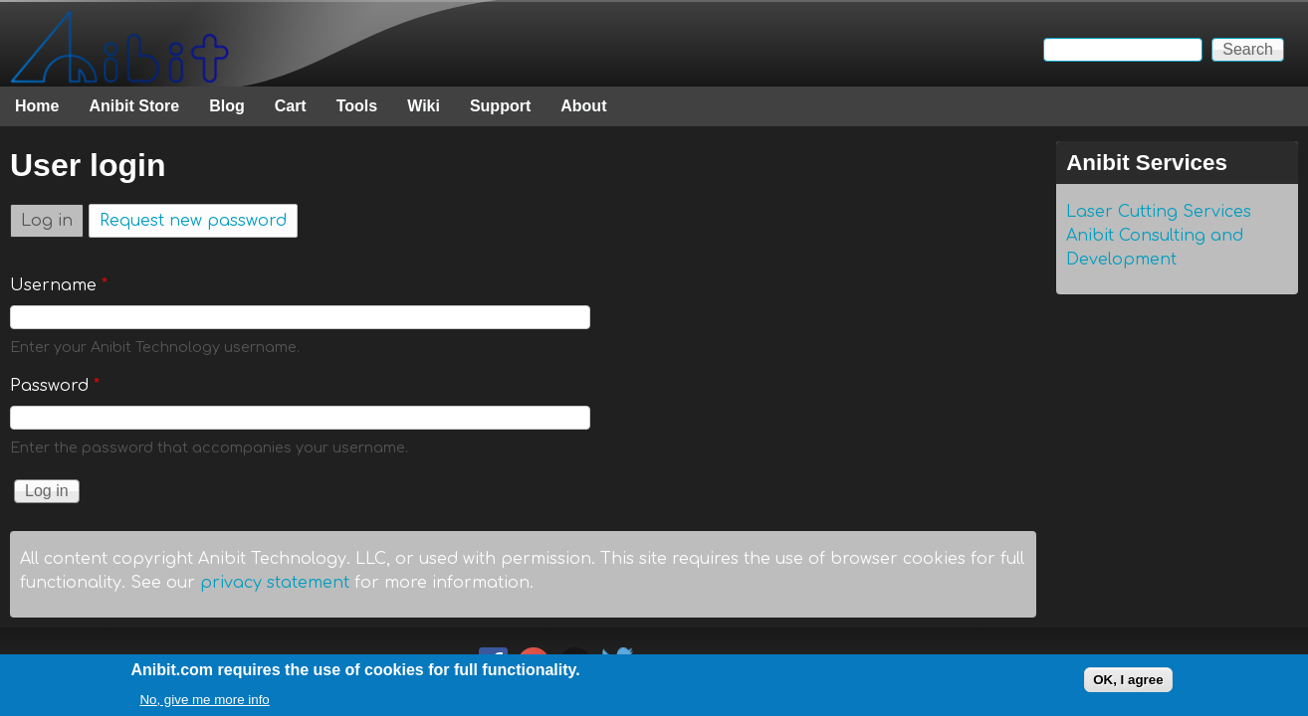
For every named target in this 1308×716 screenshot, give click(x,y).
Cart (291, 105)
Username (59, 285)
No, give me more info (204, 702)
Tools (356, 105)
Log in (52, 217)
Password (55, 386)
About (583, 105)
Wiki (423, 105)
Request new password (193, 221)
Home (37, 105)
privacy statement (274, 583)
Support (500, 105)
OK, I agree (1128, 683)
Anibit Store (134, 105)
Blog (227, 105)
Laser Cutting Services (1158, 212)
